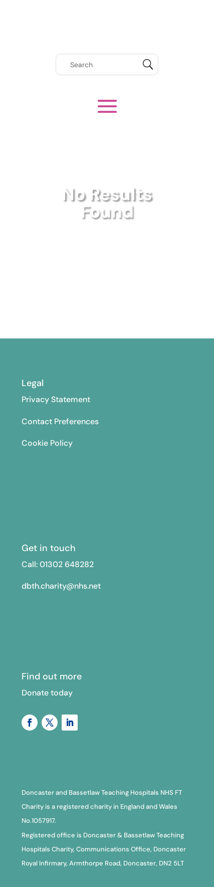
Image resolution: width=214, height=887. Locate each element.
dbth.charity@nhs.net (61, 586)
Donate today (47, 692)
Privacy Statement (56, 399)
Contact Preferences (60, 421)
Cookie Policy (47, 443)
